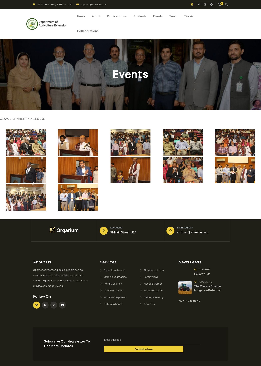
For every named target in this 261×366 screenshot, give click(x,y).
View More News (189, 300)
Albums (4, 118)
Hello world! (202, 274)
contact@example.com (192, 232)
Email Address (185, 227)
